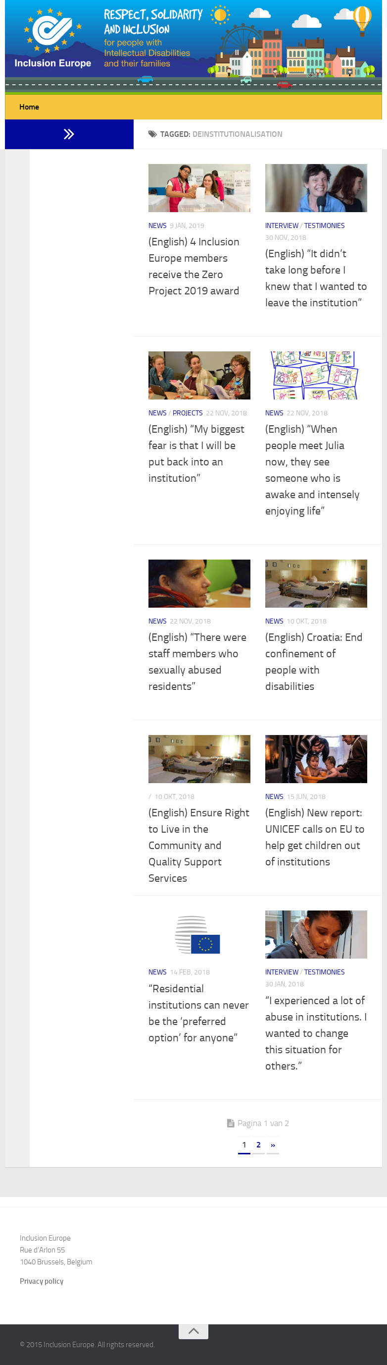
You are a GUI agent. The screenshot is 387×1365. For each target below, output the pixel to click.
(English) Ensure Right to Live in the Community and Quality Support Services (198, 845)
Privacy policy (41, 1281)
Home (29, 107)
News (157, 226)
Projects (188, 413)
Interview (281, 226)
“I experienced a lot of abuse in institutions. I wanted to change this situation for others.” (316, 1033)
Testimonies (324, 226)
